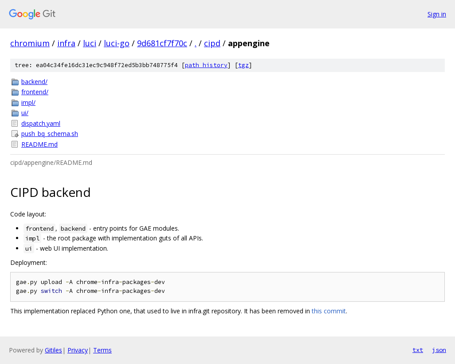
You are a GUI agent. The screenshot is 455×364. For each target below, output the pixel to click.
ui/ (24, 112)
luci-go (116, 43)
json (439, 350)
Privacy (77, 350)
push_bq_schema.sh (49, 133)
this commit (329, 311)
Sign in (437, 14)
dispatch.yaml (40, 123)
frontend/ (34, 92)
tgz (243, 65)
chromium (30, 43)
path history (206, 65)
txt (417, 350)
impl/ (28, 102)
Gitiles (53, 350)
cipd (212, 43)
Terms (102, 350)
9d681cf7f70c (162, 43)
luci (89, 43)
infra (66, 43)
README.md (39, 144)
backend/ (34, 81)
